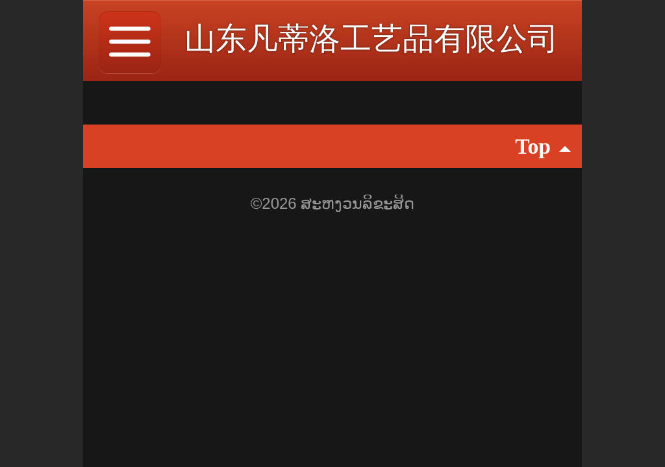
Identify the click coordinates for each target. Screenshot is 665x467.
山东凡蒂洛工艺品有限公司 (371, 38)
